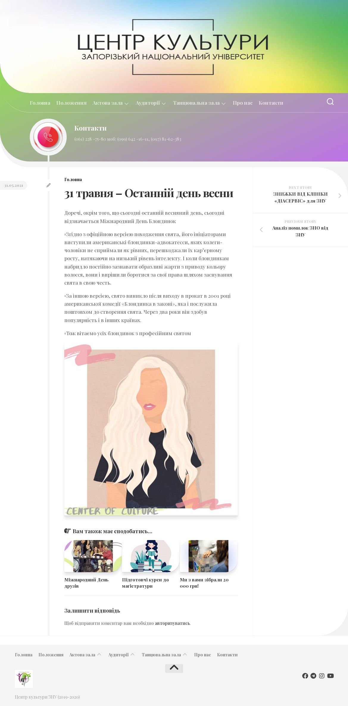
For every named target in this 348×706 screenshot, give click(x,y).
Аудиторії (148, 103)
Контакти (271, 103)
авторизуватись (172, 623)
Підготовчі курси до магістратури (145, 583)
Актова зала (108, 103)
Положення (71, 103)
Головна (40, 103)
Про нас (243, 103)
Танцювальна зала (196, 103)
